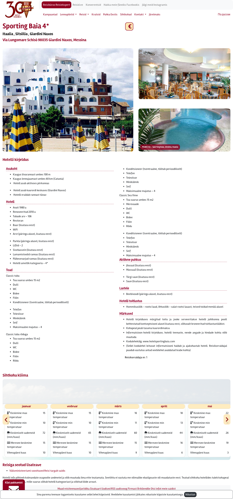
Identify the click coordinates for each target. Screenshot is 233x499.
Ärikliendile (143, 488)
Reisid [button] (83, 14)
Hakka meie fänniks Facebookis (121, 5)
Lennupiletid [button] (67, 14)
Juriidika (85, 488)
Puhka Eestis (110, 14)
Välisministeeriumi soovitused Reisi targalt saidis (37, 470)
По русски (224, 14)
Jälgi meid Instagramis (154, 5)
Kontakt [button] (139, 14)
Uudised (106, 488)
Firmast (132, 488)
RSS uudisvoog (119, 488)
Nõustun (190, 494)
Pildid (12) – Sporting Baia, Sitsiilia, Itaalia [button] (160, 147)
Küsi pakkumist (14, 488)
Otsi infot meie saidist (163, 488)
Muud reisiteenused (69, 488)
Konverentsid (93, 5)
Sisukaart (95, 488)
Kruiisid (96, 14)
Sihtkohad (126, 14)
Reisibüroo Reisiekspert (56, 5)
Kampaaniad (50, 14)
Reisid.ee (78, 5)
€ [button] (129, 26)
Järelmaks (154, 14)
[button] (68, 100)
